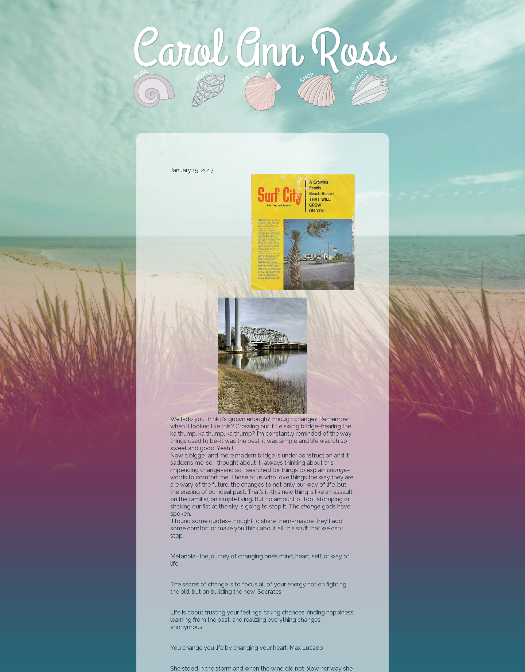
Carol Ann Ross (262, 50)
